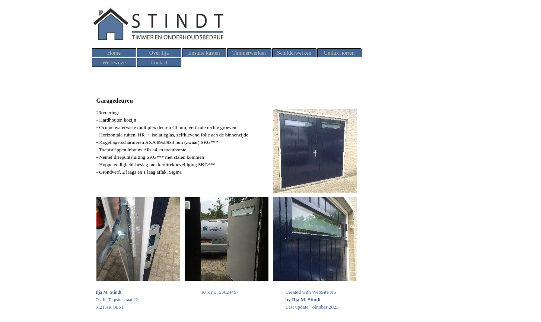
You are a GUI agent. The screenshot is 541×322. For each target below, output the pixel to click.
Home (114, 53)
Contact (159, 62)
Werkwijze (113, 62)
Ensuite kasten (204, 53)
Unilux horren (339, 53)
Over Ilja (159, 53)
